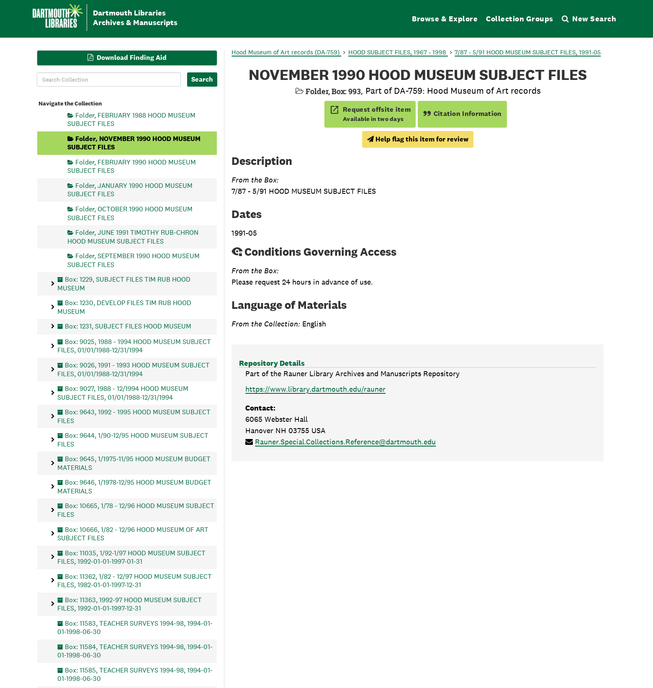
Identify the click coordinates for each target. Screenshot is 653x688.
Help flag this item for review (417, 139)
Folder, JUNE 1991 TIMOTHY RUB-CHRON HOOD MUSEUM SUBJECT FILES (132, 236)
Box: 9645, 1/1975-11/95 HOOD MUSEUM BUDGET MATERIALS (134, 463)
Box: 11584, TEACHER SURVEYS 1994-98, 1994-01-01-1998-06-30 (135, 650)
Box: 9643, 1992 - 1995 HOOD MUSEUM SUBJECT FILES (134, 416)
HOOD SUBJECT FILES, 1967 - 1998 (398, 52)
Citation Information (462, 113)
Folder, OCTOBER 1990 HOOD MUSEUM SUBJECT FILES (130, 213)
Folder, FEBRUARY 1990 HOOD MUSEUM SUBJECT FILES (131, 166)
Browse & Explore (445, 18)
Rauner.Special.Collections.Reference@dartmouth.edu (345, 442)
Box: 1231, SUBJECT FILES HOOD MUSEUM (128, 326)
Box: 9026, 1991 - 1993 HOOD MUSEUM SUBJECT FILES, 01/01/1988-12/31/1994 (133, 369)
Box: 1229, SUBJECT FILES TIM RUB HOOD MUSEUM (123, 283)
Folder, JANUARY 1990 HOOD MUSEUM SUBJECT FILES (130, 189)
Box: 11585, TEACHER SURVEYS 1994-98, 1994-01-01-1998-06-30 (135, 674)
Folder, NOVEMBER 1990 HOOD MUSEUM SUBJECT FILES (134, 142)
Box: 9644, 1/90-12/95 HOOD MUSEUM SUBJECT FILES (132, 439)
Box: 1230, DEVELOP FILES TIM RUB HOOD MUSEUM (124, 307)
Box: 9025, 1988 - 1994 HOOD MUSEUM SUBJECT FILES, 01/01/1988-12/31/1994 (134, 345)
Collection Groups (519, 18)
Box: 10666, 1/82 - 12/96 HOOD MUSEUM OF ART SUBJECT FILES (132, 533)
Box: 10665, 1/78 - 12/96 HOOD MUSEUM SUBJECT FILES (135, 510)
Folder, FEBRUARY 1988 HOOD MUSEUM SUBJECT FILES (131, 119)
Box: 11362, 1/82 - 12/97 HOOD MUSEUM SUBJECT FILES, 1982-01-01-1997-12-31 (134, 580)
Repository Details (272, 363)
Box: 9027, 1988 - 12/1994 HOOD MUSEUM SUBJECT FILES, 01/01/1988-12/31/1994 (122, 392)
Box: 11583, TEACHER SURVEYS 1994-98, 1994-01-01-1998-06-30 (135, 627)
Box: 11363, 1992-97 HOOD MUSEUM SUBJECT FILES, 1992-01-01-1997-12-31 (129, 603)
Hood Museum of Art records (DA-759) (286, 52)
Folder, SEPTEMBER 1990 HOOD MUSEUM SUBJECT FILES (133, 260)
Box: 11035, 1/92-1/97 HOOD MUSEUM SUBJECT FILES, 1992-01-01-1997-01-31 (131, 556)
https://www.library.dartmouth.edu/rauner (315, 389)
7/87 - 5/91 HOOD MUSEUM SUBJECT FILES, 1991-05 (528, 52)
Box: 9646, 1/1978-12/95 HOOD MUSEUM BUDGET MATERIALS (134, 486)
